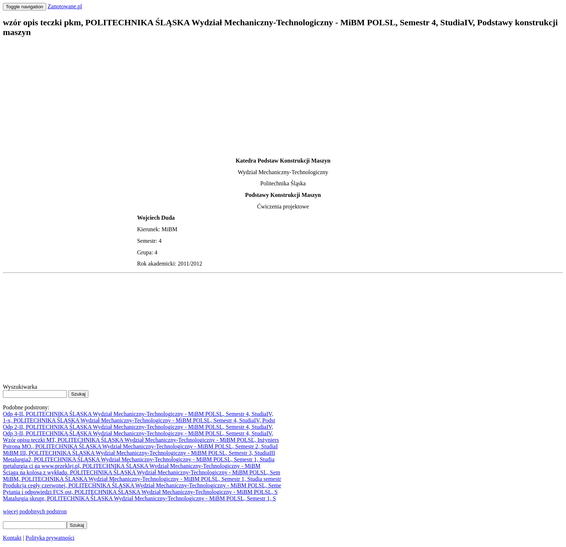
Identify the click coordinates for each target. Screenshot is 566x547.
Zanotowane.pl (65, 6)
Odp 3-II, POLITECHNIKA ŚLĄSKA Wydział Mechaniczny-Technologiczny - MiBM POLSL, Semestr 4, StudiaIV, (138, 433)
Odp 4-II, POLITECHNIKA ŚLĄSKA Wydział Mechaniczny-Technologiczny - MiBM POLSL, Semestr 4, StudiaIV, (138, 414)
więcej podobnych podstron (35, 511)
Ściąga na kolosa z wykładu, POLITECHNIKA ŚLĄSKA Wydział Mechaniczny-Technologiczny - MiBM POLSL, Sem (141, 472)
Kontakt (12, 538)
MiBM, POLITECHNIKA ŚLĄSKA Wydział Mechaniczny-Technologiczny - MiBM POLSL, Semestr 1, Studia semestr (142, 479)
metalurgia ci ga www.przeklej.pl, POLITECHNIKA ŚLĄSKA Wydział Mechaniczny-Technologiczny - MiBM (131, 466)
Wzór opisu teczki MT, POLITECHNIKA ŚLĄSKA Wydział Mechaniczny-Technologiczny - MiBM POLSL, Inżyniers (141, 440)
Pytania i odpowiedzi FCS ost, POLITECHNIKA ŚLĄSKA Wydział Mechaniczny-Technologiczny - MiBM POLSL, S (140, 492)
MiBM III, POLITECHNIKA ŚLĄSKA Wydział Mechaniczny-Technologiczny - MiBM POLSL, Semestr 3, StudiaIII (139, 453)
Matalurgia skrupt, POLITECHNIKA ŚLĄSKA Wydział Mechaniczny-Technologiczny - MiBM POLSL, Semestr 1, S (139, 498)
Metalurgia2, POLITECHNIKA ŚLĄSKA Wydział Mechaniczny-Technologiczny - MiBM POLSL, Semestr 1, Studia (138, 459)
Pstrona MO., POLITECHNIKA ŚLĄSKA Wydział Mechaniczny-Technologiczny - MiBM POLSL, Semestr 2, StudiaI (140, 446)
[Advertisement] (219, 95)
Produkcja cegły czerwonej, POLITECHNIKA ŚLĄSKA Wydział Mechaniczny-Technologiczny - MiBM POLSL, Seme (142, 485)
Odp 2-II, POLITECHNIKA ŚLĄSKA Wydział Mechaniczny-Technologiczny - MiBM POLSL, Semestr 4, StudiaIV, (138, 427)
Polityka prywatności (50, 538)
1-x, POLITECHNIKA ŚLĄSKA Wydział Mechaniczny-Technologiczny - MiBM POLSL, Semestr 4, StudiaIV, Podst (139, 420)
